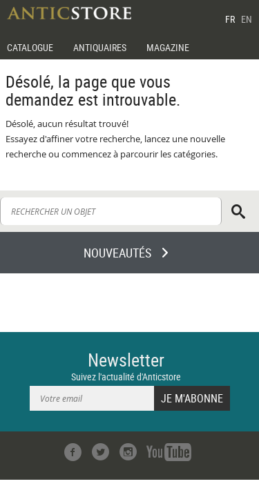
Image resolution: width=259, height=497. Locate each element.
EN (246, 19)
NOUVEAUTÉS (117, 252)
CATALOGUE (30, 47)
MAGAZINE (167, 47)
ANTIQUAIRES (99, 47)
